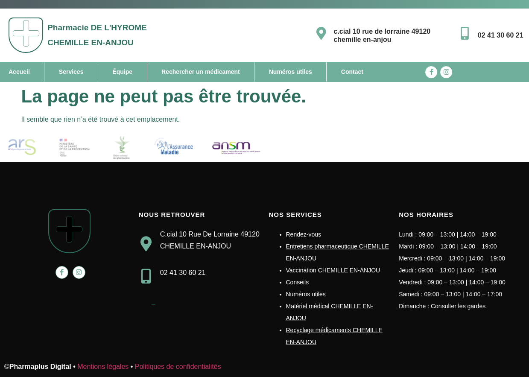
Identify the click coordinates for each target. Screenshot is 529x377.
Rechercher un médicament (200, 71)
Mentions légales (103, 366)
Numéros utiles (290, 71)
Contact (352, 71)
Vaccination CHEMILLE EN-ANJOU (333, 270)
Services (71, 71)
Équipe (122, 71)
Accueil (19, 71)
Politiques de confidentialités (178, 366)
